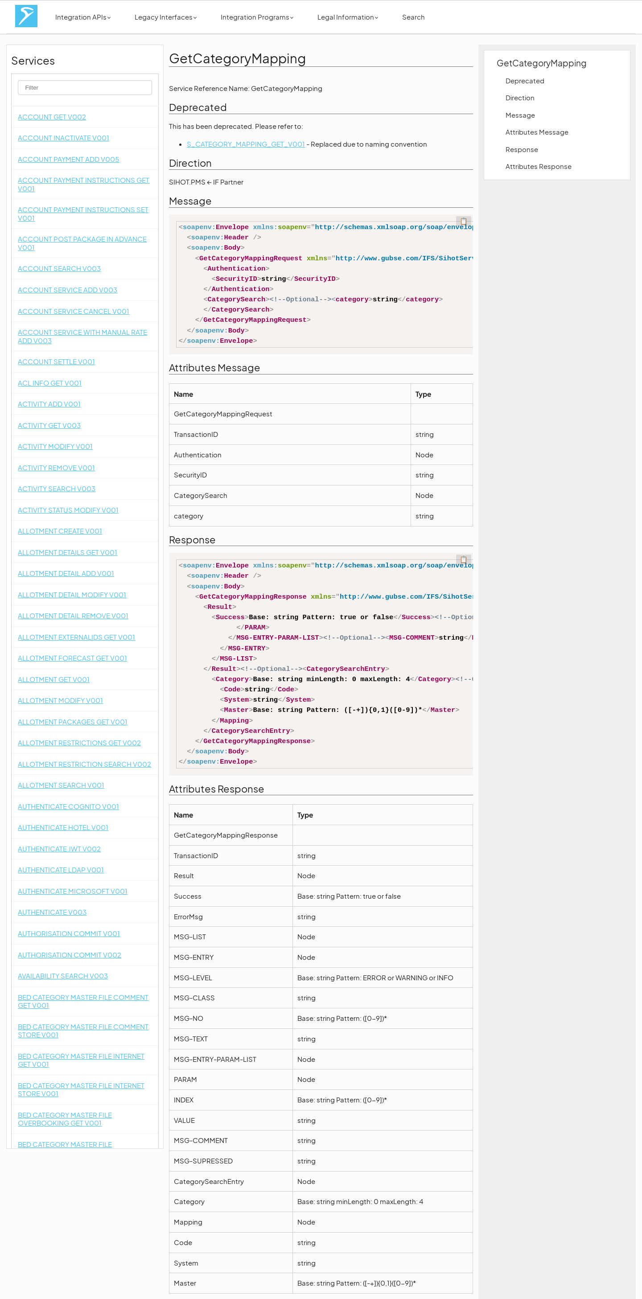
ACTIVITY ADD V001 (49, 403)
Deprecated (525, 80)
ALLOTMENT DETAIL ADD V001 (66, 573)
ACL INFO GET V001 (50, 382)
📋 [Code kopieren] (464, 221)
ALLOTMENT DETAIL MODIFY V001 (72, 594)
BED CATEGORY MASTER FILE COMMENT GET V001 (83, 1001)
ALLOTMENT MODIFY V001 (60, 700)
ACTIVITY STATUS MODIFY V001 (68, 510)
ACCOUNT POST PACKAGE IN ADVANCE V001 (82, 242)
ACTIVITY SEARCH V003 (56, 488)
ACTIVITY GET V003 (49, 425)
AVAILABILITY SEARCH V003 (63, 975)
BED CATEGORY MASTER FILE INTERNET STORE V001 (81, 1089)
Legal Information (347, 16)
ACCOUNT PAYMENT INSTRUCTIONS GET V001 (83, 184)
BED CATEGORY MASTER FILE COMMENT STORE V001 (83, 1030)
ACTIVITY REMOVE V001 (56, 467)
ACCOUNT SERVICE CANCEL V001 (73, 311)
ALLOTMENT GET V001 (54, 679)
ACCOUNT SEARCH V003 (59, 268)
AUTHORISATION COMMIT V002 (69, 954)
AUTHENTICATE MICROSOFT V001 (73, 891)
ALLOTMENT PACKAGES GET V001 (73, 721)
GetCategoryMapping (542, 63)
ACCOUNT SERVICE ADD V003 (67, 289)
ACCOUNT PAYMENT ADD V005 (68, 159)
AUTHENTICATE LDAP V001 (61, 869)
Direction (520, 97)
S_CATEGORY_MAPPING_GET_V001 (246, 144)
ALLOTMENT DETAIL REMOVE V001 (73, 615)
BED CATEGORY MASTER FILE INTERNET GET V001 (81, 1060)
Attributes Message (537, 131)
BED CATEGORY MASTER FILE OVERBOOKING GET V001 (65, 1118)
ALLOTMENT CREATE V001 (60, 530)
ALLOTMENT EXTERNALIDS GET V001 (76, 637)
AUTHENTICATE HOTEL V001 (63, 827)
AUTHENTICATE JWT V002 (59, 848)
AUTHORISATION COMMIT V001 (69, 933)
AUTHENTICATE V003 (52, 912)
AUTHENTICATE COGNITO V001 (68, 806)
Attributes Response (539, 166)
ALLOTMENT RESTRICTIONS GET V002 (79, 742)
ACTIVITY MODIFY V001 (55, 446)
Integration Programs (257, 16)
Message (520, 115)
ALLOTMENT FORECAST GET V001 (72, 658)
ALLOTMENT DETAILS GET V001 (67, 552)
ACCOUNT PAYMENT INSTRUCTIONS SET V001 (83, 213)
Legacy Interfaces (166, 16)
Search (413, 16)
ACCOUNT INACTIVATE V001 (63, 137)
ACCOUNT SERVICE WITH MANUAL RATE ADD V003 (82, 336)
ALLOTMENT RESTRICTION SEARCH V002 (84, 764)
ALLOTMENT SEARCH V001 (61, 785)
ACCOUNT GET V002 (52, 116)
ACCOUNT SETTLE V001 (56, 361)
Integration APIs (83, 16)
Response (522, 149)
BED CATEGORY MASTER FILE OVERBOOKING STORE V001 (65, 1148)
